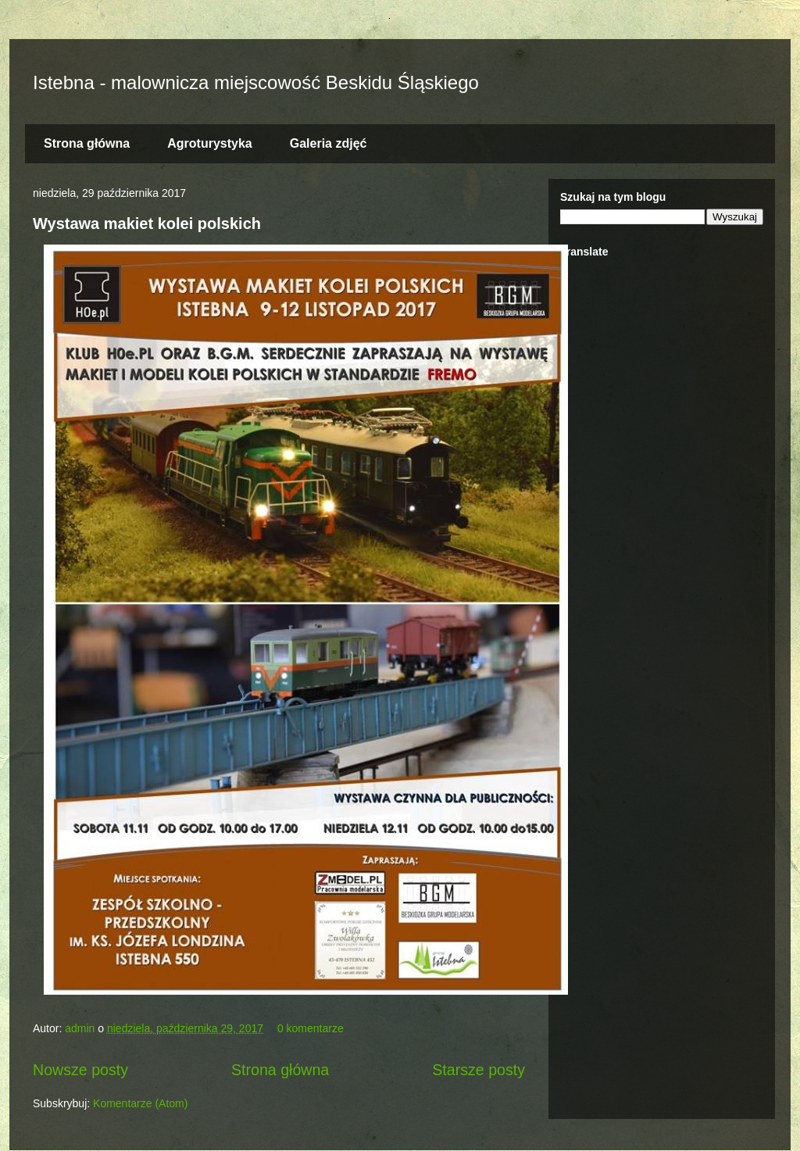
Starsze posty (478, 1069)
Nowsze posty (80, 1069)
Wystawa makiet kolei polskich (147, 223)
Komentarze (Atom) (140, 1103)
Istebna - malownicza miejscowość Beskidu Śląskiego (256, 82)
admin (81, 1028)
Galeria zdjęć (328, 143)
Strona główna (87, 143)
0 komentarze (310, 1028)
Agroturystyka (209, 143)
